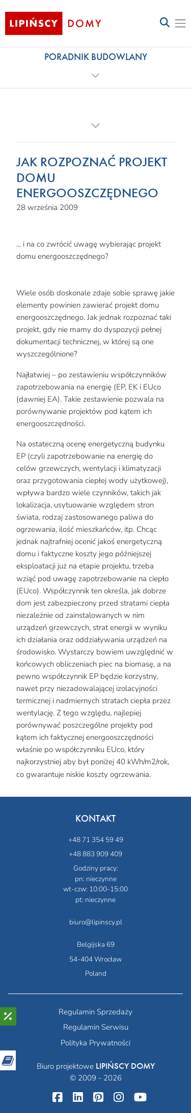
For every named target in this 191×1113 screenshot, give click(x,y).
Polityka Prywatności (95, 1043)
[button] (95, 65)
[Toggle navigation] (165, 23)
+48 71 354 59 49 (95, 840)
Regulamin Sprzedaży (95, 1012)
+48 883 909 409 (95, 854)
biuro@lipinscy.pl (95, 922)
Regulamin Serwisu (95, 1027)
